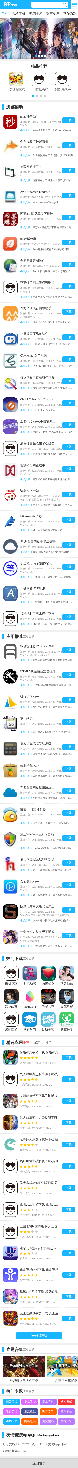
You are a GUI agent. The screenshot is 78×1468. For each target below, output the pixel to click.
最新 (37, 1042)
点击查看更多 (39, 1335)
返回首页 (39, 1463)
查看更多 (29, 636)
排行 (48, 1042)
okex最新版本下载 (14, 1450)
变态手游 (35, 13)
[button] (33, 96)
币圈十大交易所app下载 (52, 1444)
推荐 (26, 1042)
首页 (4, 13)
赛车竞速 (52, 13)
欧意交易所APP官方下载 (19, 1444)
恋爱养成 (18, 13)
